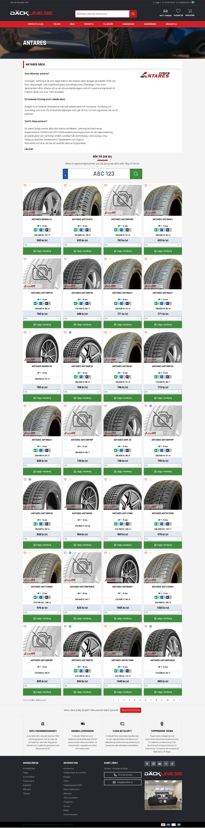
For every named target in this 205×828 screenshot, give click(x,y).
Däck (72, 24)
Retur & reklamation (72, 790)
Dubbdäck (27, 786)
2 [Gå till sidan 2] (124, 701)
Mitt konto (68, 794)
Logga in (158, 2)
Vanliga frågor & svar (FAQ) (75, 773)
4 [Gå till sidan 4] (134, 701)
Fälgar (56, 24)
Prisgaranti (68, 802)
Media (66, 811)
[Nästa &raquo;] (179, 700)
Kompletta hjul (36, 24)
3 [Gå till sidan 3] (129, 701)
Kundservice (128, 24)
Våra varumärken (71, 798)
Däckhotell (171, 24)
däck (83, 81)
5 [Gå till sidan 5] (140, 701)
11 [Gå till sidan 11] (174, 701)
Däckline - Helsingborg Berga (116, 769)
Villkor (66, 781)
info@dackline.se (184, 2)
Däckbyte (88, 24)
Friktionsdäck (28, 781)
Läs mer (29, 149)
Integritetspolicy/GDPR (73, 786)
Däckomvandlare (71, 815)
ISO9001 (44, 132)
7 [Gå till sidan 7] (150, 701)
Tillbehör (108, 24)
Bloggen (67, 777)
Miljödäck (27, 790)
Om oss (67, 806)
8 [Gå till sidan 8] (156, 701)
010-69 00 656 (170, 2)
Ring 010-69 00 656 (131, 710)
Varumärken (150, 24)
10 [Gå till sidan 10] (167, 701)
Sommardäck (29, 777)
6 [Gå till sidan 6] (145, 701)
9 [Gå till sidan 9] (161, 701)
